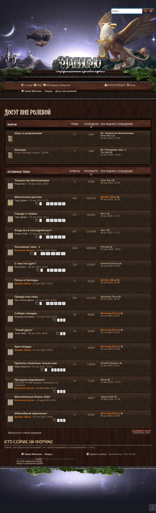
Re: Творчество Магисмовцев (117, 133)
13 (64, 270)
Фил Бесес (20, 267)
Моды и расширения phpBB (30, 463)
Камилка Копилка (110, 263)
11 (56, 270)
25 (52, 220)
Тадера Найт (107, 396)
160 (42, 253)
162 (53, 253)
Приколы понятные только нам (36, 363)
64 (56, 237)
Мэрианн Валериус (25, 316)
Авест (104, 213)
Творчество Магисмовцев (32, 180)
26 (56, 220)
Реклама (20, 149)
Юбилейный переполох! (31, 413)
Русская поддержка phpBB (29, 461)
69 (60, 203)
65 (60, 237)
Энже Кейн (20, 333)
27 (60, 220)
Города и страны (26, 213)
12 (60, 270)
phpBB (38, 459)
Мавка (104, 379)
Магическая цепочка (28, 197)
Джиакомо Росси (109, 296)
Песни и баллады (26, 280)
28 (64, 220)
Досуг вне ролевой (27, 112)
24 (48, 220)
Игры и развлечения (28, 133)
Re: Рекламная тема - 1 (113, 150)
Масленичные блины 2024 (32, 396)
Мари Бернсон (22, 366)
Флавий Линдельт (110, 363)
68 (56, 203)
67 (52, 203)
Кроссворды (23, 346)
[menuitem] (38, 85)
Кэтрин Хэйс (21, 233)
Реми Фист (106, 135)
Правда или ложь (26, 296)
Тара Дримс (21, 200)
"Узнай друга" (24, 329)
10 (52, 270)
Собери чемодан (26, 313)
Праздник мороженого (30, 379)
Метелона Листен (24, 250)
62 (48, 237)
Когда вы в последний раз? (33, 230)
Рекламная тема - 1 (27, 246)
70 (64, 203)
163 (58, 253)
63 (52, 237)
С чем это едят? (25, 263)
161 (48, 253)
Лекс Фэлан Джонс (24, 300)
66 (48, 203)
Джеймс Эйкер (109, 197)
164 (63, 253)
